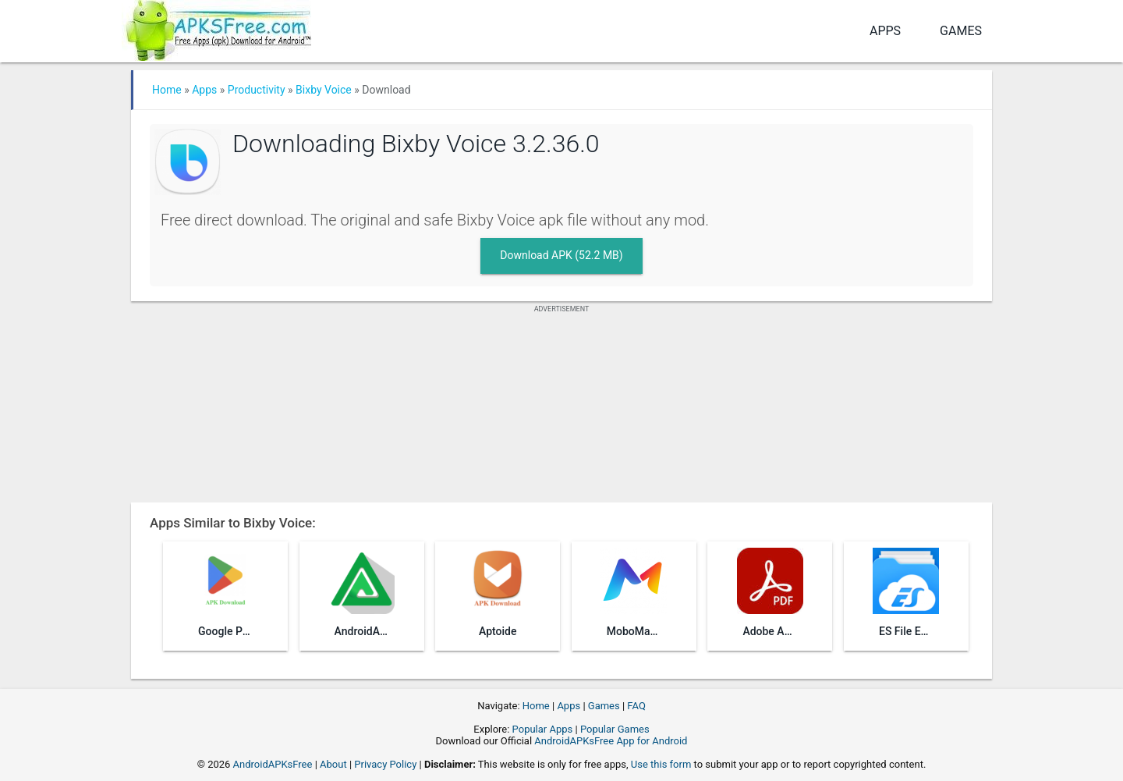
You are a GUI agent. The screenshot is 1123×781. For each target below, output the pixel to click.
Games (961, 30)
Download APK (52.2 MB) (561, 255)
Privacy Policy (385, 764)
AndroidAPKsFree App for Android (610, 741)
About (333, 764)
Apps (885, 30)
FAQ (636, 706)
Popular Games (615, 729)
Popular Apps (542, 729)
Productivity (256, 89)
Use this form (661, 764)
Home (167, 89)
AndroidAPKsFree (273, 764)
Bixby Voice (324, 89)
